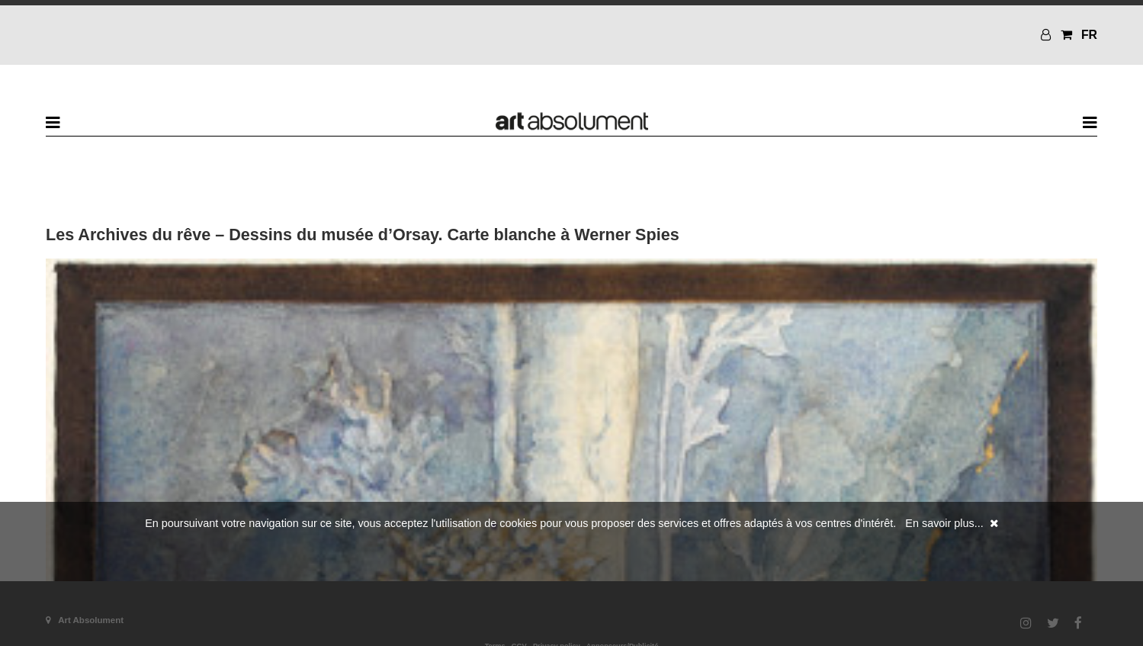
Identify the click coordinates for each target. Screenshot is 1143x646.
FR (1089, 34)
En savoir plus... (944, 523)
